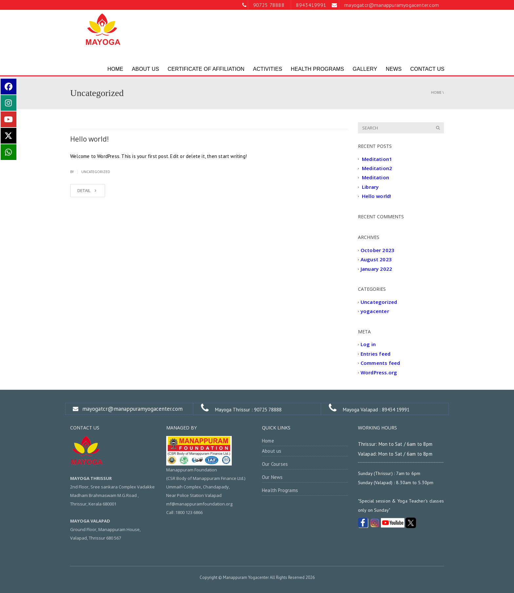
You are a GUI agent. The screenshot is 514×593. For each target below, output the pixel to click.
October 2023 (377, 250)
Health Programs (317, 69)
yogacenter (375, 311)
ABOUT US (145, 69)
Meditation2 (377, 168)
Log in (368, 344)
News (394, 69)
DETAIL (87, 190)
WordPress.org (379, 372)
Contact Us (427, 69)
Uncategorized (95, 171)
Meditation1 (377, 159)
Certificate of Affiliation (206, 69)
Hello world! (89, 139)
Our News (272, 477)
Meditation (375, 177)
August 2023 (376, 259)
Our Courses (275, 464)
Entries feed (375, 353)
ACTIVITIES (267, 69)
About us (272, 451)
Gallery (365, 69)
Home (436, 92)
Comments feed (380, 363)
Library (370, 187)
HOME (115, 69)
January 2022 (376, 269)
